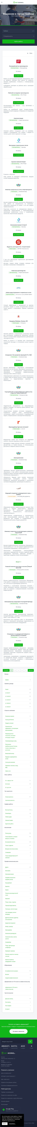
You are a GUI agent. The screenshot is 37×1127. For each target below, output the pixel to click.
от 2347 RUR (18, 436)
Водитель (7, 886)
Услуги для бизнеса (9, 719)
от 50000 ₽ (7, 692)
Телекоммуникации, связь (11, 741)
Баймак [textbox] (18, 31)
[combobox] (18, 31)
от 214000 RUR (18, 155)
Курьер (6, 889)
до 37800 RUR (18, 330)
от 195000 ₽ (8, 703)
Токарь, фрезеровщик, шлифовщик (10, 946)
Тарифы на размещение (7, 1092)
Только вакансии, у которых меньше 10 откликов (11, 837)
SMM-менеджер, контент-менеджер (11, 913)
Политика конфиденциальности (9, 1085)
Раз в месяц (7, 1002)
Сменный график (9, 820)
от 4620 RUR (18, 128)
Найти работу (18, 41)
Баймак (30, 53)
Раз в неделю (8, 1005)
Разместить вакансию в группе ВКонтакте (11, 1098)
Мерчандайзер (8, 930)
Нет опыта (7, 784)
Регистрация (4, 1104)
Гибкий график (8, 816)
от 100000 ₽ (8, 696)
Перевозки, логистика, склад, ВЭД (11, 766)
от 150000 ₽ (8, 699)
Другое (6, 867)
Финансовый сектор (9, 753)
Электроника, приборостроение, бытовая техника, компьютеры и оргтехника (11, 747)
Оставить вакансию (18, 1031)
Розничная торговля (9, 716)
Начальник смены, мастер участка (11, 937)
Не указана (18, 199)
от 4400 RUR (18, 75)
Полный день (8, 813)
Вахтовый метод (8, 810)
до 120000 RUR (18, 102)
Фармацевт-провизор (10, 951)
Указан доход (8, 833)
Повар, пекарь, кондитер (10, 902)
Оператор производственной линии (11, 894)
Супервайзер (8, 942)
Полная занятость (9, 797)
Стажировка (8, 852)
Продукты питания (9, 723)
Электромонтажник (9, 874)
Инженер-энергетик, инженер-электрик (11, 955)
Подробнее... (12, 1123)
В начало (6, 670)
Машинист (7, 898)
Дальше (31, 670)
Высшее (7, 974)
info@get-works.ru (6, 1062)
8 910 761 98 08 (5, 1066)
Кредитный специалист (10, 923)
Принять (5, 1123)
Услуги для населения (10, 762)
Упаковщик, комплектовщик (11, 909)
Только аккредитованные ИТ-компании (11, 856)
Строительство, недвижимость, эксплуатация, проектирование (11, 728)
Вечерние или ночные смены (11, 849)
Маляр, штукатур (9, 926)
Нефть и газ (7, 771)
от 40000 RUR (19, 302)
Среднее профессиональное (11, 977)
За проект (7, 1009)
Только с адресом (9, 845)
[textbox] (18, 36)
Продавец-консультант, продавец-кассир (10, 878)
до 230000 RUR (18, 577)
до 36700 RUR (18, 504)
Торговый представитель (10, 905)
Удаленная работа (9, 823)
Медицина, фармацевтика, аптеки (11, 757)
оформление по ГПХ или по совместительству (11, 988)
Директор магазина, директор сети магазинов (11, 918)
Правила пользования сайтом (8, 1082)
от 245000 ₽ (8, 706)
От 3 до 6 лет (8, 787)
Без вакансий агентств (10, 842)
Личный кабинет (5, 1101)
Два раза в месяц (9, 998)
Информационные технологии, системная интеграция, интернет (10, 735)
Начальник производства (10, 933)
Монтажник (7, 870)
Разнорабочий (8, 883)
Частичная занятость (9, 800)
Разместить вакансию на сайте (9, 1095)
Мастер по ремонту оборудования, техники (10, 960)
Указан (6, 689)
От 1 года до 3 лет (9, 780)
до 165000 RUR (18, 234)
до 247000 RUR (18, 256)
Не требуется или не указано (11, 971)
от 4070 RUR (18, 280)
